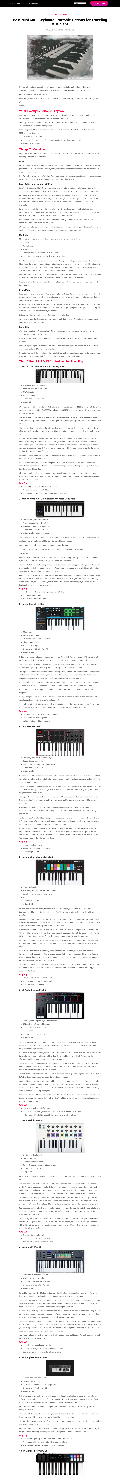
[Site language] (80, 3)
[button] (34, 3)
